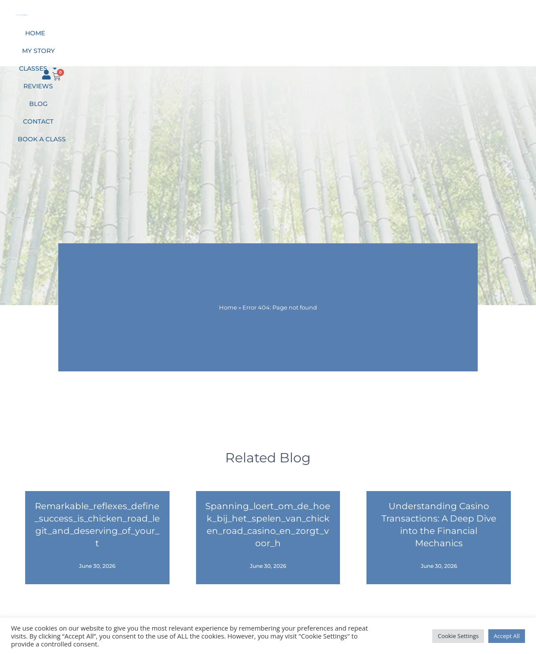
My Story (167, 39)
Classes (216, 38)
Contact (337, 39)
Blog (300, 39)
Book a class (390, 39)
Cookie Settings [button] (458, 636)
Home (129, 39)
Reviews (263, 39)
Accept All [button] (507, 636)
